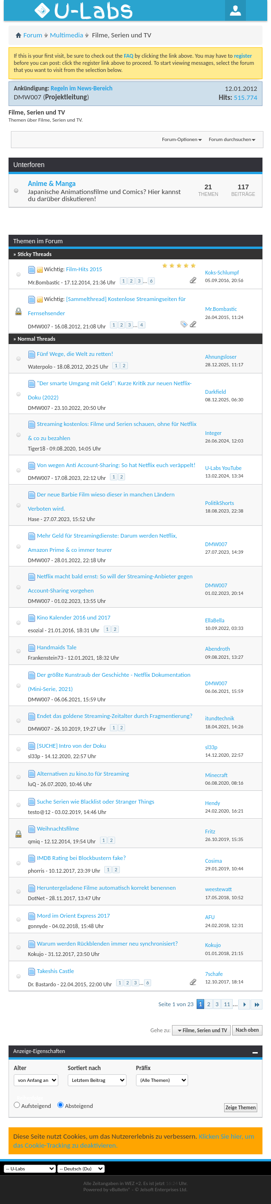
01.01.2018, (224, 953)
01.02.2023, (224, 593)
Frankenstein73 (45, 658)
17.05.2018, (224, 897)
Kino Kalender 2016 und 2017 (73, 617)
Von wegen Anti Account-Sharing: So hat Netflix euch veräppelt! (116, 465)
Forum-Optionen (179, 139)
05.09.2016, (224, 280)
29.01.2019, (224, 869)
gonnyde (38, 926)
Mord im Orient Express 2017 (73, 915)
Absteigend (75, 1105)
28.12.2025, (224, 365)
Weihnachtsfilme (58, 828)
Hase (33, 519)
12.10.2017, (224, 982)
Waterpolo (40, 366)
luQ (32, 784)
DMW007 (27, 97)
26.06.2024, (224, 441)
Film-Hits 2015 (84, 269)
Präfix (143, 1067)
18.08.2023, (224, 511)
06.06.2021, (224, 691)
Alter (20, 1067)
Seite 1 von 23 (176, 1004)
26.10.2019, (224, 839)
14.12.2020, (224, 755)
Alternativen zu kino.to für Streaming (83, 773)
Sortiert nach (84, 1067)
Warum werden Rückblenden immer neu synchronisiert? (107, 943)
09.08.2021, (224, 657)
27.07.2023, (224, 552)
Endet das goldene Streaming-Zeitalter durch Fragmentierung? (114, 715)
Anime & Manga (52, 183)
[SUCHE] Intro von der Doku (71, 745)
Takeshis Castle (55, 970)
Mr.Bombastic (44, 282)
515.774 (245, 97)
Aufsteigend (32, 1105)
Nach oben (247, 1030)
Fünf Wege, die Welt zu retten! (75, 353)
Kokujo (36, 954)
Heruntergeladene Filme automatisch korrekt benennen (106, 887)
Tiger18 (36, 448)
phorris (36, 871)
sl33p (34, 756)
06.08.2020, (224, 783)
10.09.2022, (224, 628)
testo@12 (39, 812)
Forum (33, 35)
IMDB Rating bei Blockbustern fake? (81, 857)
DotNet (36, 898)
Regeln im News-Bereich (81, 88)
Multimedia (66, 35)
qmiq (34, 841)
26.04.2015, (224, 317)
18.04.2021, (224, 727)
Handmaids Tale (56, 647)
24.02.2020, (224, 811)
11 (227, 1004)
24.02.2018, (224, 925)
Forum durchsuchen (230, 139)
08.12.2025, (224, 400)
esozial (36, 630)
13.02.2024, (224, 476)
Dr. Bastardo (42, 984)
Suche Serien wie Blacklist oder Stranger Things (95, 801)
